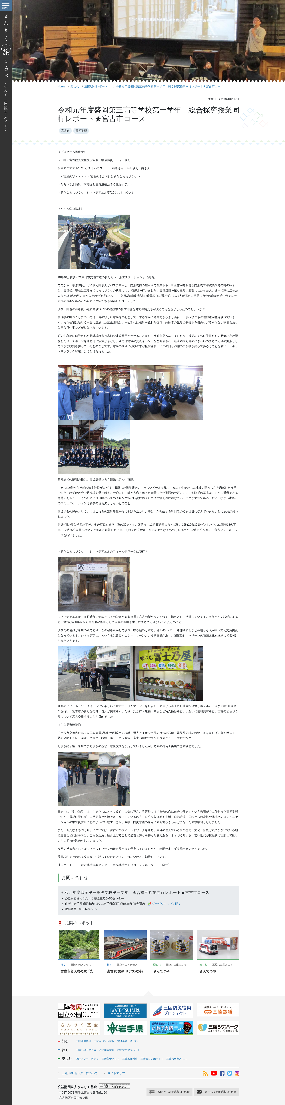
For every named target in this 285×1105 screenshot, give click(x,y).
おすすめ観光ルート (128, 1049)
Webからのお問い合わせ (173, 1091)
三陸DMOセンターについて (80, 1073)
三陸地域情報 (83, 1041)
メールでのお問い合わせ (220, 1091)
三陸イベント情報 (104, 1041)
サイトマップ (116, 1073)
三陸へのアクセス (86, 1049)
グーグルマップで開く (166, 903)
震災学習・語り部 (127, 1041)
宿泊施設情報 (106, 1049)
